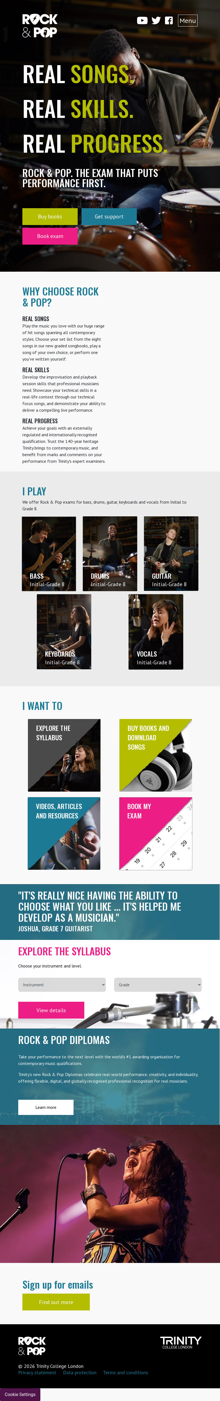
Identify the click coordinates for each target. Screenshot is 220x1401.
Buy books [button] (50, 216)
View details (51, 1010)
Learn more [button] (45, 1107)
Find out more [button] (56, 1302)
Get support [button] (109, 216)
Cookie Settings (20, 1394)
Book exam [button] (50, 236)
